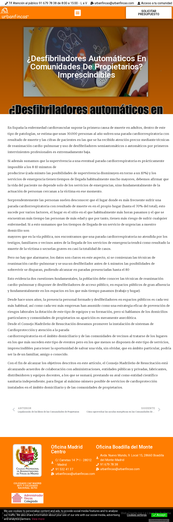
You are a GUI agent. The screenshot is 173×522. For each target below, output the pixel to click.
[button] (77, 13)
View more (38, 518)
